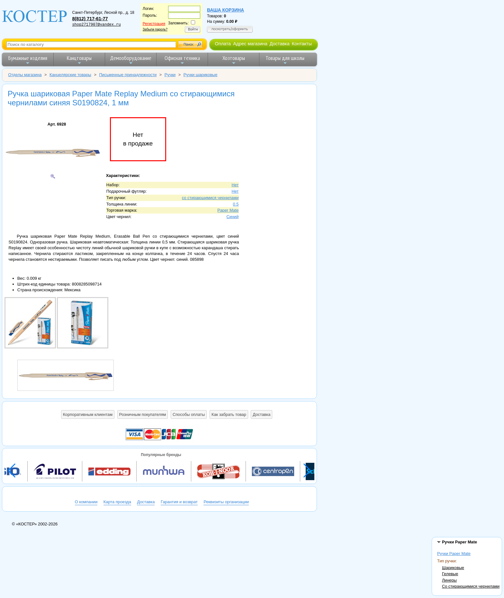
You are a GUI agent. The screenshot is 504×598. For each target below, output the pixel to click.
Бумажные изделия (27, 60)
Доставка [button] (261, 414)
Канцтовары (79, 60)
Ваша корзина (225, 10)
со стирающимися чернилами (210, 197)
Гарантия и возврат (179, 501)
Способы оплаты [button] (189, 414)
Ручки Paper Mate (454, 553)
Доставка (280, 43)
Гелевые (450, 573)
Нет (235, 184)
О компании (86, 501)
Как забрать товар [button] (229, 414)
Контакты (302, 43)
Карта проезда (117, 501)
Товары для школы (285, 60)
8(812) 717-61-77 (90, 18)
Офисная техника (182, 60)
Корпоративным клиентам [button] (88, 414)
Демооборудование (130, 60)
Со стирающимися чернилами (471, 586)
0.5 (236, 204)
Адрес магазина (250, 43)
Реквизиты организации (226, 501)
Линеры (449, 580)
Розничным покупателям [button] (142, 414)
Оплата (223, 43)
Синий (233, 216)
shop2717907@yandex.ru (96, 24)
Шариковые (453, 567)
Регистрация (154, 24)
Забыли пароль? (155, 29)
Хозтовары (233, 60)
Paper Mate (228, 210)
